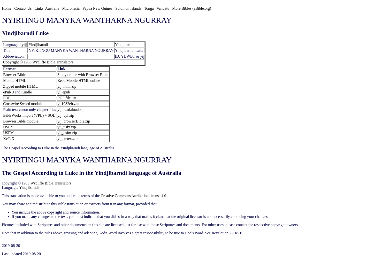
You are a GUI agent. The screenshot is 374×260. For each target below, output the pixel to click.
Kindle (26, 92)
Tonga (149, 8)
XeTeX (8, 139)
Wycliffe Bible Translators (50, 183)
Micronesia (71, 8)
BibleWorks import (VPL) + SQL (29, 115)
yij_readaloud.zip (70, 109)
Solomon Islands (128, 8)
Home (6, 8)
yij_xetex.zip (67, 139)
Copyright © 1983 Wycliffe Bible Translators (38, 62)
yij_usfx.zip (66, 127)
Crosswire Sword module (23, 104)
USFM (8, 133)
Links (39, 8)
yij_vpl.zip (65, 115)
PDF (6, 98)
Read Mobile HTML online (78, 80)
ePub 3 (8, 92)
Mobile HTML (14, 80)
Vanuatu (163, 8)
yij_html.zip (66, 86)
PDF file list (66, 98)
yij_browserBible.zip (73, 121)
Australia (52, 8)
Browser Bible (14, 75)
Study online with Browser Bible (82, 75)
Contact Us (23, 8)
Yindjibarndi (38, 45)
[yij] (24, 45)
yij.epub (63, 92)
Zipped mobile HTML (20, 86)
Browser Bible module (20, 121)
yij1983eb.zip (68, 104)
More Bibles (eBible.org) (191, 8)
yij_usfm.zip (67, 133)
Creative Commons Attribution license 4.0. (134, 196)
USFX (8, 127)
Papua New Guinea (98, 8)
